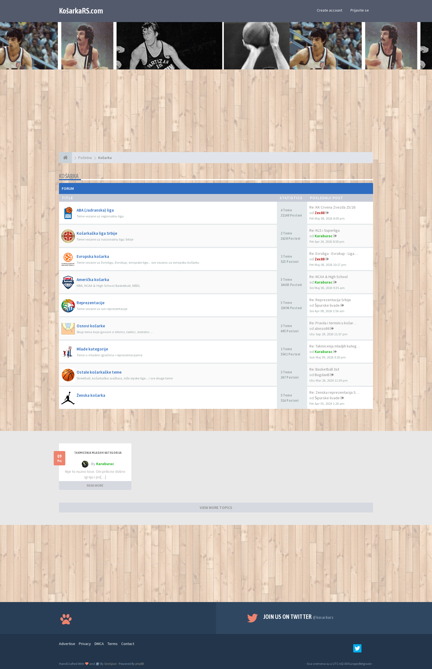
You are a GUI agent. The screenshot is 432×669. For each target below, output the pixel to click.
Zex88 (320, 212)
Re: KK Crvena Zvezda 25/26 (332, 207)
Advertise (67, 643)
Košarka (69, 176)
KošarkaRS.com (81, 10)
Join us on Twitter (298, 616)
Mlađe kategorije (92, 349)
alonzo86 (322, 328)
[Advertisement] (216, 113)
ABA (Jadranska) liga (95, 210)
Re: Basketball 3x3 (324, 369)
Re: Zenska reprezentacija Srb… (336, 392)
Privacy (85, 643)
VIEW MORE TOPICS (216, 507)
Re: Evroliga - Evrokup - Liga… (333, 253)
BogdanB (322, 374)
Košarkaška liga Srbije (97, 233)
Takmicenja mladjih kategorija (98, 453)
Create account (329, 10)
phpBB (139, 664)
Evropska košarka (93, 256)
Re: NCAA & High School (328, 276)
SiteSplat (110, 664)
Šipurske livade (327, 305)
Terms (112, 643)
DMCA (99, 643)
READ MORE (95, 485)
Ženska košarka (91, 395)
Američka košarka (93, 279)
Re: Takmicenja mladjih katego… (335, 346)
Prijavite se (359, 10)
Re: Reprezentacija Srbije (330, 299)
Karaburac (324, 235)
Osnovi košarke (91, 325)
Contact (127, 643)
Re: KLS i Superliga (324, 230)
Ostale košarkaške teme (99, 372)
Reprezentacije (90, 302)
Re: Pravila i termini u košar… (333, 322)
